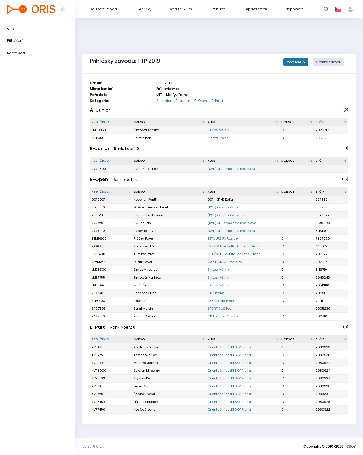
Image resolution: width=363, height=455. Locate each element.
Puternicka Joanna (148, 215)
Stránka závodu (328, 62)
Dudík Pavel (143, 262)
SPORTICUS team (221, 308)
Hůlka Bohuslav (146, 402)
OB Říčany (216, 293)
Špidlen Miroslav (147, 370)
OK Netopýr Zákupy (223, 316)
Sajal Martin (143, 308)
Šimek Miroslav (145, 269)
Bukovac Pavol (145, 230)
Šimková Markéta (147, 277)
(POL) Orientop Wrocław (226, 207)
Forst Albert (142, 138)
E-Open (200, 100)
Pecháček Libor (145, 293)
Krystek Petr (143, 378)
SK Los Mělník (218, 130)
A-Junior (163, 100)
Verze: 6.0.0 (92, 446)
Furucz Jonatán (146, 168)
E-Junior (183, 100)
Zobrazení (294, 62)
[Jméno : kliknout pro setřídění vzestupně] (169, 122)
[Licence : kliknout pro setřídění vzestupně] (297, 122)
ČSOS (351, 446)
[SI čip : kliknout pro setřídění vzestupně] (331, 122)
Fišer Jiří (140, 300)
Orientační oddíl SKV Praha (229, 347)
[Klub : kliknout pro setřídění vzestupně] (243, 122)
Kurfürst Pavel (144, 254)
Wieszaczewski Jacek (151, 207)
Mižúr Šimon (143, 285)
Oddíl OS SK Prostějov (225, 262)
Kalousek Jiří (144, 246)
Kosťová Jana (145, 409)
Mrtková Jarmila (146, 362)
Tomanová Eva (145, 355)
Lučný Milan (143, 386)
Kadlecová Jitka (146, 347)
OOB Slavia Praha (221, 300)
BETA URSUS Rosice (223, 238)
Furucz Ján (142, 223)
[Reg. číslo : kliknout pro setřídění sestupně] (111, 122)
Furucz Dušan (144, 316)
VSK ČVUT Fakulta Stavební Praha (234, 246)
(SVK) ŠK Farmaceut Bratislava (232, 168)
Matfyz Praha (218, 138)
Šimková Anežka (146, 130)
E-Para (217, 100)
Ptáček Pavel (144, 238)
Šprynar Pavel (144, 394)
